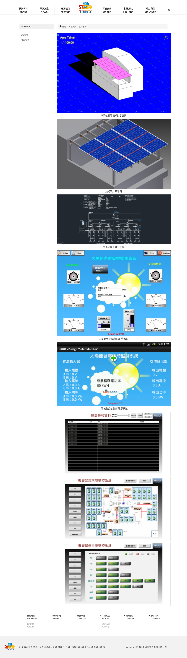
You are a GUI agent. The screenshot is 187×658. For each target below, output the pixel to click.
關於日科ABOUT (23, 10)
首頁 (62, 26)
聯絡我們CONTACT (150, 10)
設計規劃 (25, 34)
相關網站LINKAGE (128, 10)
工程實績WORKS (107, 10)
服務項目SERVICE (65, 10)
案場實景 (25, 40)
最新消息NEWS (44, 10)
